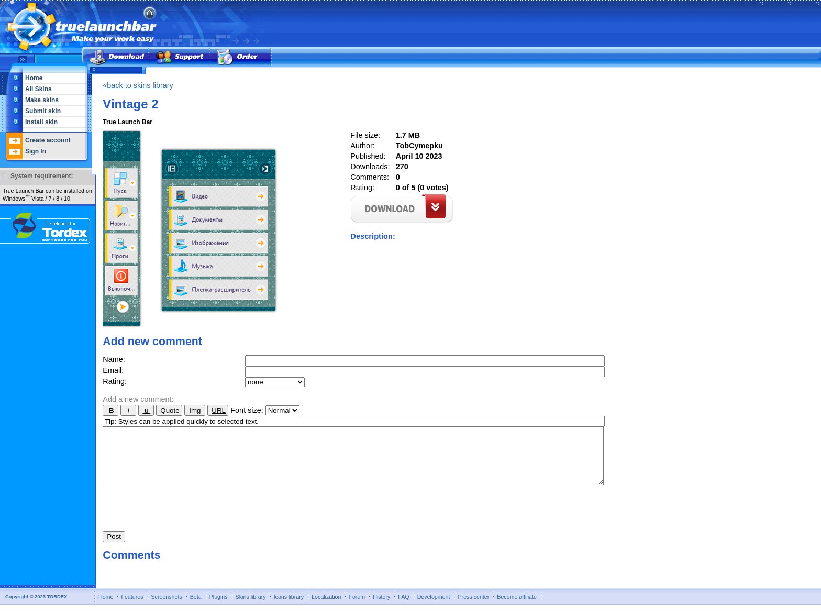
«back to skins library (138, 85)
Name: (114, 359)
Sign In (35, 151)
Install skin (41, 122)
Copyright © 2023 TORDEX (36, 607)
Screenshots (166, 607)
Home (33, 78)
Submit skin (43, 111)
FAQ (403, 607)
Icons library (289, 607)
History (381, 607)
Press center (473, 607)
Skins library (251, 607)
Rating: (115, 381)
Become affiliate (517, 607)
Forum (357, 607)
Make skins (42, 100)
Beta (196, 607)
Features (132, 607)
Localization (326, 607)
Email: (113, 370)
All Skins (38, 89)
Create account (48, 140)
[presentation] (182, 516)
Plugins (218, 607)
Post (114, 548)
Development (433, 607)
